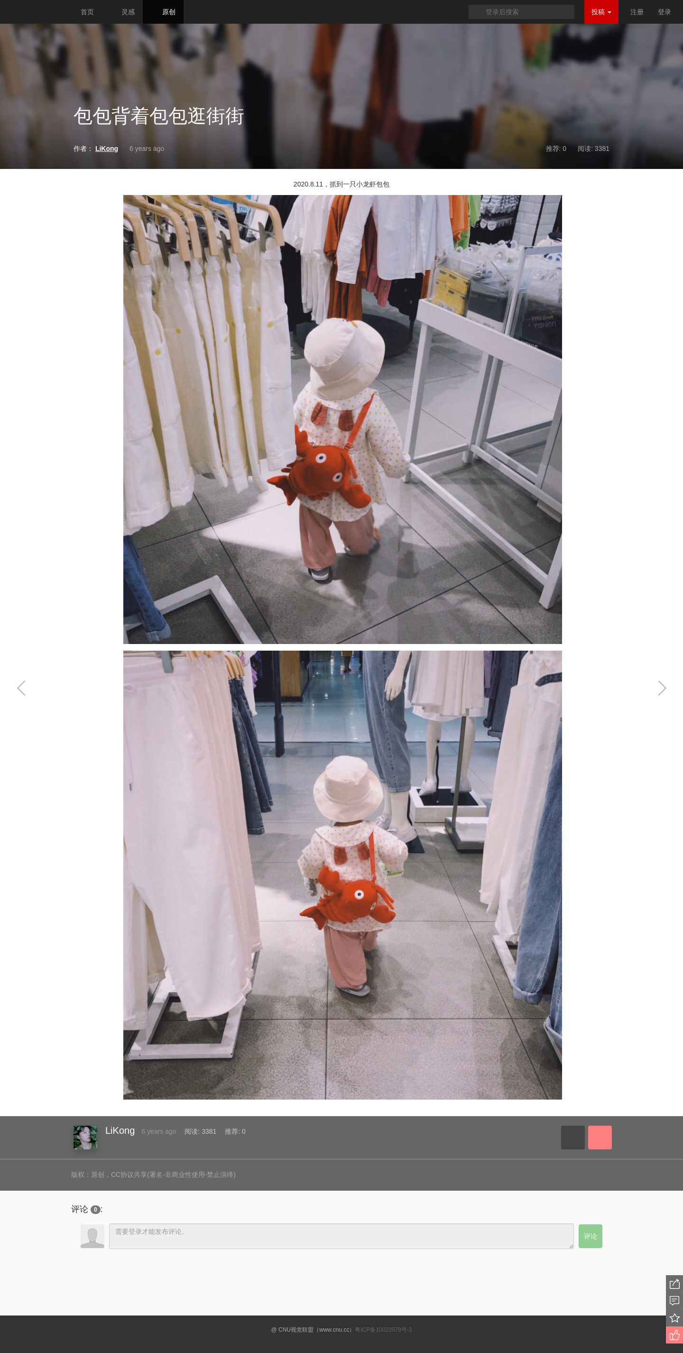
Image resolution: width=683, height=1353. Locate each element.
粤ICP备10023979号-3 (383, 1329)
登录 (664, 12)
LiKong (120, 1130)
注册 (637, 12)
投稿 (601, 12)
